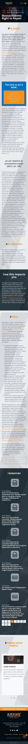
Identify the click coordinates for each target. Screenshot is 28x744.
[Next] (9, 624)
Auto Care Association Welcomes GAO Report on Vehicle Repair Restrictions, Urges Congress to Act (12, 567)
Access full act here (18, 236)
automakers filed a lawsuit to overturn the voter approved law (12, 429)
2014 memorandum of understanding (10, 53)
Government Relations (13, 11)
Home (3, 11)
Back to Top (14, 742)
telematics (5, 114)
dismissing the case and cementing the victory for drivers (12, 439)
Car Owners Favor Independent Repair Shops (14, 588)
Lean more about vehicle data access (14, 460)
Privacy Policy (8, 734)
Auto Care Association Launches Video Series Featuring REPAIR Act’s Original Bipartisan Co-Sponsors (14, 544)
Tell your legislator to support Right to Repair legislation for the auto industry (14, 97)
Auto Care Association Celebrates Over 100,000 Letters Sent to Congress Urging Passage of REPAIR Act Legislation (14, 496)
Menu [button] (23, 3)
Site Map (15, 734)
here (7, 153)
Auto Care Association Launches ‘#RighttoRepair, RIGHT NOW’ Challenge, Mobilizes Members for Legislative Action (12, 521)
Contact (21, 734)
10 (6, 624)
